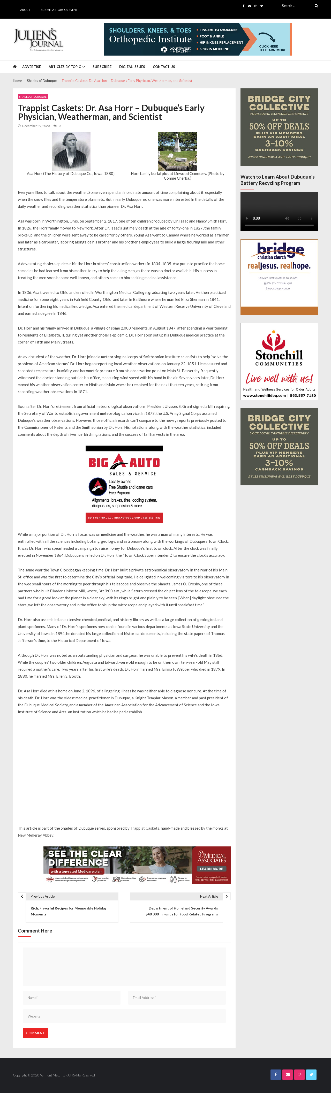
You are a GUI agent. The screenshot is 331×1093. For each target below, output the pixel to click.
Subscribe (102, 67)
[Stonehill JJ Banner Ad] (279, 361)
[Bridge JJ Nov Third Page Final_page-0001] (279, 277)
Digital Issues (132, 67)
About (25, 9)
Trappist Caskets (144, 828)
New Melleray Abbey (36, 835)
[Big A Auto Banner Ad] (124, 484)
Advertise (31, 67)
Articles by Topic (65, 67)
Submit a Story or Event (59, 9)
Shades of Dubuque (33, 96)
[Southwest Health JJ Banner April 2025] (198, 39)
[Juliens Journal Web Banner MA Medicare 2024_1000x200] (137, 865)
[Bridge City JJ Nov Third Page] (279, 127)
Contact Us (164, 67)
